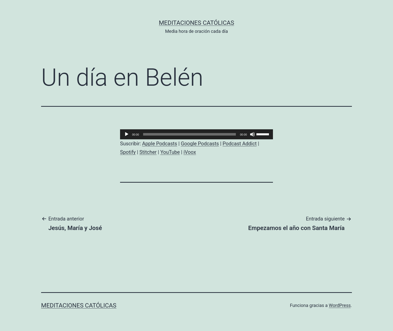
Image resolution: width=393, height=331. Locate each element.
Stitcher (148, 152)
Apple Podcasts (159, 144)
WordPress (340, 305)
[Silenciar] (252, 134)
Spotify (128, 152)
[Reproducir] (126, 134)
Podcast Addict (240, 144)
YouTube (170, 152)
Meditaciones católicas (196, 22)
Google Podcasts (200, 144)
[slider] (189, 134)
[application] (196, 134)
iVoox (189, 152)
